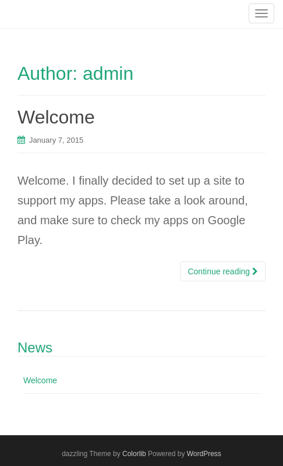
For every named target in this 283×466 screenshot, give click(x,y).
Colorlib (134, 454)
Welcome (56, 117)
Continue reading (223, 271)
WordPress (204, 454)
